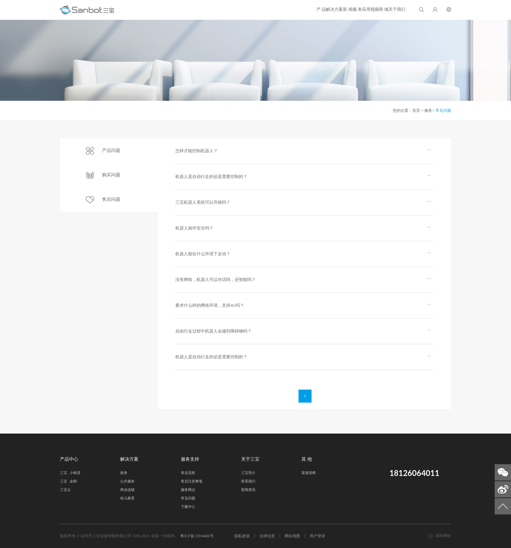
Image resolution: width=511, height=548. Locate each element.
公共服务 (127, 481)
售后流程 (188, 473)
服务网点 (188, 490)
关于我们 (388, 9)
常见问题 (443, 110)
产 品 (211, 9)
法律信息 (267, 536)
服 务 (298, 9)
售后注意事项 (191, 481)
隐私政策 (242, 536)
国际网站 (443, 535)
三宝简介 (248, 473)
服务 (428, 110)
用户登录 (317, 536)
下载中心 (188, 507)
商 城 (358, 9)
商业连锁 (127, 490)
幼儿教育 (127, 498)
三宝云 (65, 490)
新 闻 (271, 9)
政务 (123, 473)
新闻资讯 (248, 490)
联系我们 (248, 481)
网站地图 (292, 536)
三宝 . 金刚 (68, 481)
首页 (416, 110)
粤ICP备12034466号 (197, 536)
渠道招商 (308, 473)
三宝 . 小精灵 (70, 473)
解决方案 (241, 9)
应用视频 (328, 9)
